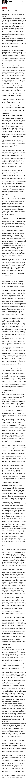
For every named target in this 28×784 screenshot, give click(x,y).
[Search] (22, 2)
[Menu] (24, 2)
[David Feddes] (11, 2)
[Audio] (4, 8)
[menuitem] (22, 2)
